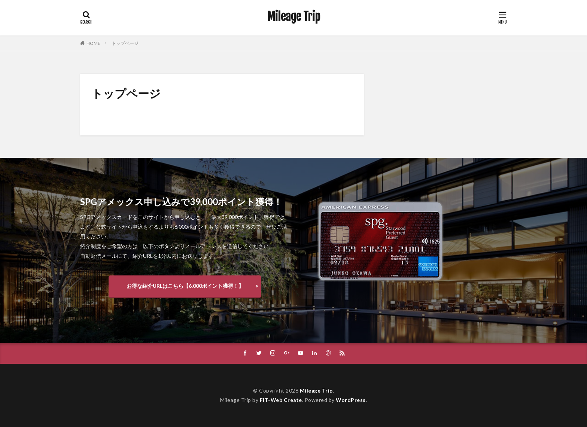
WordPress (351, 400)
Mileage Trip (293, 16)
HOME (93, 43)
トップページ (125, 43)
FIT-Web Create (280, 400)
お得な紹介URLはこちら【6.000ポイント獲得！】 (185, 286)
